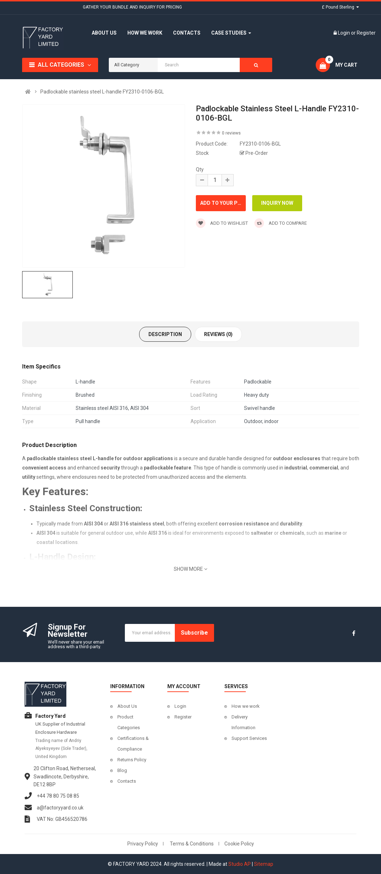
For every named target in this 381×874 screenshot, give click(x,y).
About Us (127, 706)
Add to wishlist (222, 223)
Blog (122, 770)
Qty (200, 169)
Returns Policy (131, 759)
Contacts (126, 781)
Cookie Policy (239, 844)
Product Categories (128, 722)
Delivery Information (243, 722)
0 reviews (231, 133)
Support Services (249, 738)
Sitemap (263, 864)
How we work (246, 706)
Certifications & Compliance (133, 744)
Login (344, 33)
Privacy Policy (142, 844)
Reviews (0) (218, 334)
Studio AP (239, 864)
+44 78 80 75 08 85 (58, 796)
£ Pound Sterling (340, 7)
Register (366, 33)
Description (165, 334)
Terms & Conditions (192, 844)
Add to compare (280, 223)
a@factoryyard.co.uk (60, 808)
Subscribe (194, 632)
